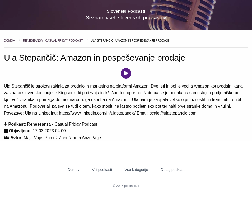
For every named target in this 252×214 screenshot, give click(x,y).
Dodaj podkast (173, 169)
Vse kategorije (136, 169)
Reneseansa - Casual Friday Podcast (53, 40)
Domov (10, 40)
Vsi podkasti (102, 169)
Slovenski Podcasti (126, 11)
